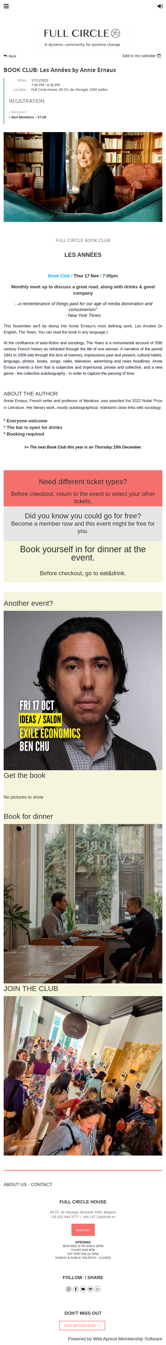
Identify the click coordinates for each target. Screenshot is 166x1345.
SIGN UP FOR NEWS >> (82, 1325)
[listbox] (142, 56)
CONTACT (41, 1184)
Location (20, 90)
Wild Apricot (105, 1338)
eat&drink (112, 573)
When (21, 80)
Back (12, 56)
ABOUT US (15, 1184)
